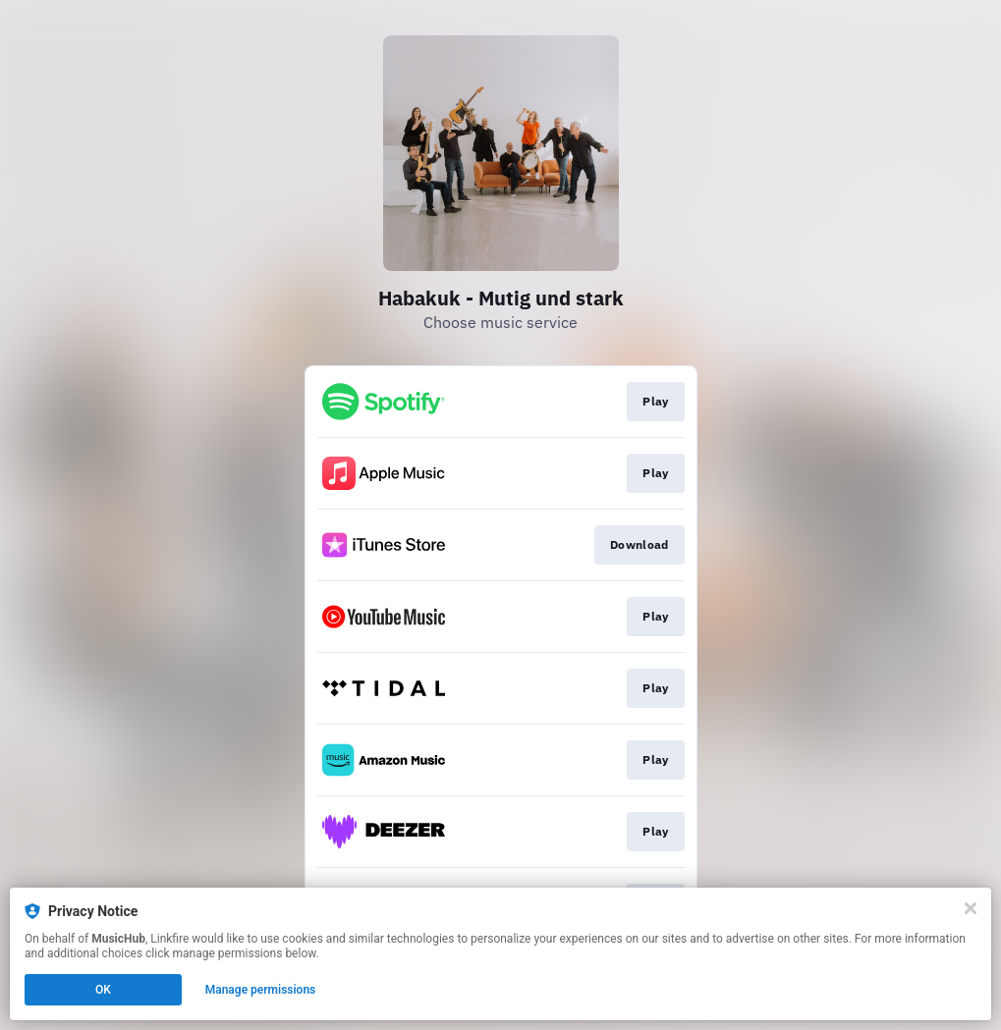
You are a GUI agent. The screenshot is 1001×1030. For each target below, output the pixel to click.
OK (103, 990)
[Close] (970, 908)
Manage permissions (260, 990)
